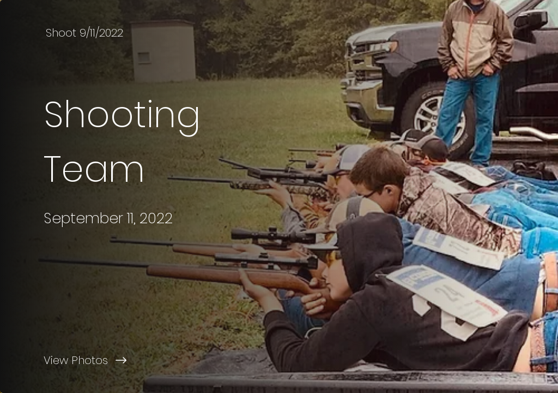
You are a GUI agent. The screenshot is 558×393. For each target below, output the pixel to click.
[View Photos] (139, 360)
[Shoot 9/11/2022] (86, 33)
